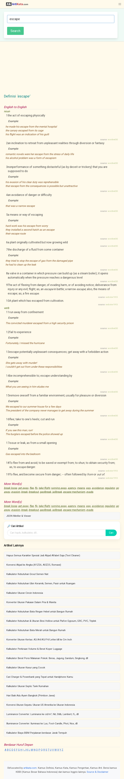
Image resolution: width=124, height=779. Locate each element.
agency (72, 488)
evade (89, 491)
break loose (10, 488)
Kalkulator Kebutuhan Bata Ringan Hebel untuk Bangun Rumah (39, 611)
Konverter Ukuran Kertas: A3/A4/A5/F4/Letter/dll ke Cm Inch (39, 639)
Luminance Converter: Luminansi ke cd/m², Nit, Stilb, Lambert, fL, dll (42, 714)
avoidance (97, 488)
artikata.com (30, 767)
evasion (15, 491)
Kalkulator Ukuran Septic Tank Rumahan (27, 686)
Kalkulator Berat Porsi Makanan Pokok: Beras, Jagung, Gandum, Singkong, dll (47, 658)
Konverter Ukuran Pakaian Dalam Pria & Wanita (31, 602)
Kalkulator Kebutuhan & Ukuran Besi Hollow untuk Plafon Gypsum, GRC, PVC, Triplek (51, 620)
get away (23, 488)
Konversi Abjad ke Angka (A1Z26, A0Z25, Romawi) (33, 564)
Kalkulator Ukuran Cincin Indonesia (24, 592)
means (81, 488)
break (24, 491)
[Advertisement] (62, 69)
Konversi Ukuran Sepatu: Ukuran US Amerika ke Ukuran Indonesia (40, 704)
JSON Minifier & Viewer (18, 515)
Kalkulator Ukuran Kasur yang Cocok (25, 667)
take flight (44, 488)
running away (59, 488)
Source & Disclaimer (97, 771)
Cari (111, 532)
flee (32, 488)
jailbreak (57, 491)
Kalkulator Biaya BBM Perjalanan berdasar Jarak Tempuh (36, 732)
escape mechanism (74, 491)
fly (36, 488)
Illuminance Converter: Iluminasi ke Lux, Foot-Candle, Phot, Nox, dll (42, 723)
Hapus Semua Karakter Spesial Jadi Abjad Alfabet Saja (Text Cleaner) (43, 555)
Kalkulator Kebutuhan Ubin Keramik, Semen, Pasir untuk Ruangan (40, 583)
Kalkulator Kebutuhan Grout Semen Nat (27, 574)
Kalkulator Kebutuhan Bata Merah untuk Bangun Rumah (36, 630)
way (88, 488)
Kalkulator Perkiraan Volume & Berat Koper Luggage (34, 648)
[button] (120, 4)
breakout (34, 491)
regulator (110, 488)
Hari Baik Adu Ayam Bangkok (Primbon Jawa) (30, 695)
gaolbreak (45, 491)
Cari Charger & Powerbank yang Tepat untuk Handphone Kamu (39, 676)
